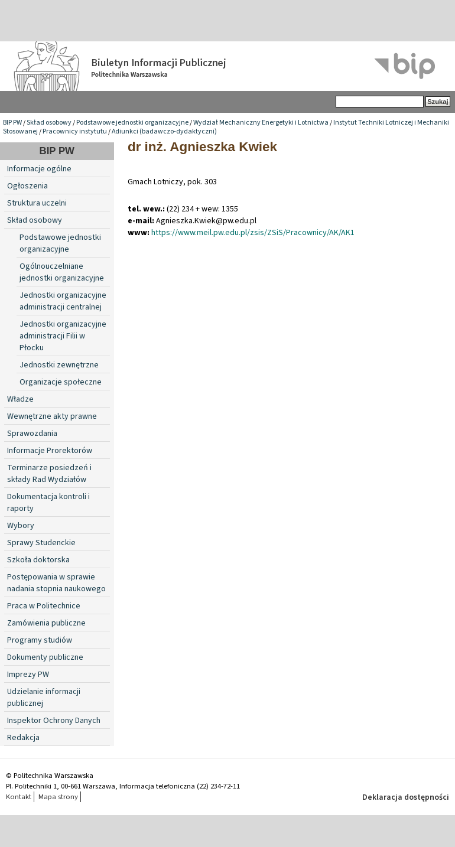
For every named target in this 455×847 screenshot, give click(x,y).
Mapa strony (58, 796)
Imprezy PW (28, 674)
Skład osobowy (49, 123)
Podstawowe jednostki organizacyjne (132, 123)
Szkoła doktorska (38, 560)
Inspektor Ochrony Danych (53, 721)
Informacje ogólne (39, 169)
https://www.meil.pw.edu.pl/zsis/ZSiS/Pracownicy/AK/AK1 (253, 233)
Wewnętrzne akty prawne (52, 416)
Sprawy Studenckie (41, 543)
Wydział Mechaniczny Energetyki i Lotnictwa (261, 123)
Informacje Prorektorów (49, 451)
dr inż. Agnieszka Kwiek (202, 146)
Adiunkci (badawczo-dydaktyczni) (164, 131)
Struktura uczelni (37, 203)
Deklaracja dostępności (405, 797)
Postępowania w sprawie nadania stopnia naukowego (56, 583)
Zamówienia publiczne (46, 623)
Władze (20, 399)
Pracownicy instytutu (75, 131)
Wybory (20, 526)
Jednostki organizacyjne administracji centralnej (63, 301)
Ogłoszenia (27, 186)
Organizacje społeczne (61, 382)
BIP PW (12, 123)
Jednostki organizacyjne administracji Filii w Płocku (63, 336)
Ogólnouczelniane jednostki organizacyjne (62, 272)
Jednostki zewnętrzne (59, 365)
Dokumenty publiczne (45, 657)
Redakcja (23, 738)
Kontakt (18, 796)
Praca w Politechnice (43, 606)
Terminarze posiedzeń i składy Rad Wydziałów (49, 474)
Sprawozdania (32, 433)
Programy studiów (39, 640)
